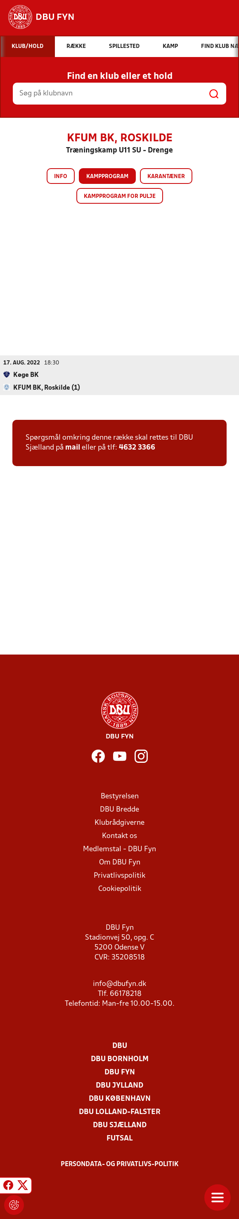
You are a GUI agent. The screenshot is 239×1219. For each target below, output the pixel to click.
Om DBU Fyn (119, 862)
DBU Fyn (119, 1072)
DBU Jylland (119, 1085)
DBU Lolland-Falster (120, 1111)
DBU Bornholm (120, 1058)
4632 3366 (137, 447)
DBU (119, 1045)
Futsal (119, 1138)
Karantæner (166, 176)
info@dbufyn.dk (119, 983)
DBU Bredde (119, 809)
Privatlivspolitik (119, 875)
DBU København (120, 1098)
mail (72, 447)
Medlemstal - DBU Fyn (119, 848)
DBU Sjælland (120, 1125)
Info (60, 176)
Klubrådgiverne (119, 822)
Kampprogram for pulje (120, 196)
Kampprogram (107, 176)
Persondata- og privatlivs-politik (120, 1164)
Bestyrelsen (120, 796)
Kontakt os (119, 835)
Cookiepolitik (119, 888)
